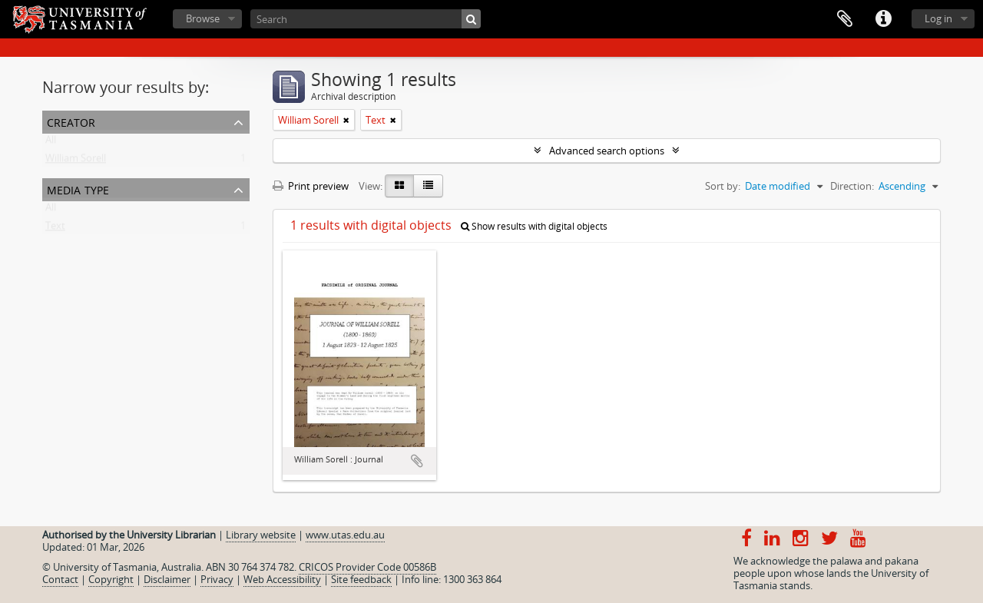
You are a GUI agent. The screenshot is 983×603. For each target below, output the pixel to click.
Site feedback (361, 579)
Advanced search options (606, 150)
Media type (78, 188)
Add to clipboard (417, 461)
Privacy (216, 579)
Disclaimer (167, 579)
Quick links (883, 19)
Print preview (311, 186)
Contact (60, 579)
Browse (203, 18)
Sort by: (722, 186)
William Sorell (75, 161)
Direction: (852, 186)
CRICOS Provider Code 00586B (367, 567)
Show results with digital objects (534, 226)
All (50, 143)
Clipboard (845, 19)
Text (55, 229)
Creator (71, 121)
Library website (261, 535)
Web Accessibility (282, 579)
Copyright (111, 579)
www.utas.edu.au (345, 535)
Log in (938, 18)
